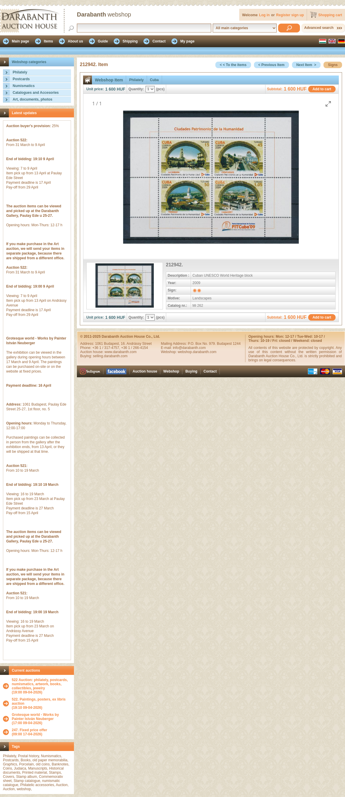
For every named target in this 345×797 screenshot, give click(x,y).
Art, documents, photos (32, 99)
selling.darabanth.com (110, 356)
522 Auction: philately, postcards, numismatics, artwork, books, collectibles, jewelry (40, 684)
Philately (20, 72)
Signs (333, 65)
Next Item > (306, 65)
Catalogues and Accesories (36, 93)
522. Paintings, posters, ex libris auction (39, 701)
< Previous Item (271, 65)
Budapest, (112, 344)
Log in (264, 15)
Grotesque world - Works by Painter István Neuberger (35, 717)
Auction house (145, 371)
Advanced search (319, 28)
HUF (121, 89)
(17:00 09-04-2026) (41, 719)
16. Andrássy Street (136, 344)
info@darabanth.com (189, 348)
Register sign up (290, 15)
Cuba (154, 80)
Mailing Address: (174, 344)
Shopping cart (330, 15)
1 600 (110, 89)
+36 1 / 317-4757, (106, 348)
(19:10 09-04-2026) (41, 703)
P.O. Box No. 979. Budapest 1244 (214, 344)
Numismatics (24, 86)
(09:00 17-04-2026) (29, 732)
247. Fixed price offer (29, 730)
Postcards (21, 79)
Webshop (171, 371)
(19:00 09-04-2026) (41, 686)
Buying (191, 371)
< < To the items (233, 65)
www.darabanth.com (121, 352)
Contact (210, 371)
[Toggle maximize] (328, 104)
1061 (99, 344)
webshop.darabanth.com (197, 352)
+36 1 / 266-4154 (134, 348)
